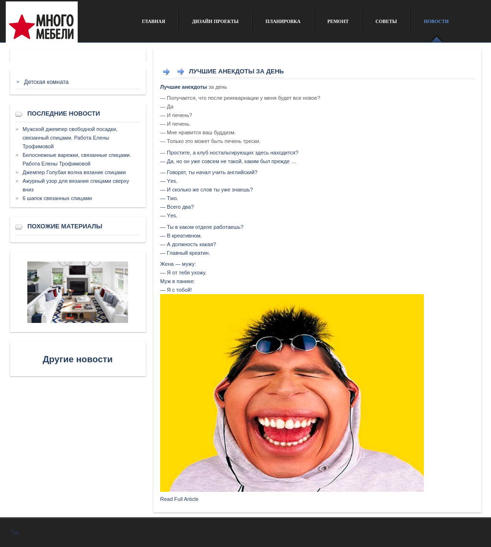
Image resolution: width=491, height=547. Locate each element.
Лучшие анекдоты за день (236, 71)
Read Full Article (179, 499)
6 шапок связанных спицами (57, 198)
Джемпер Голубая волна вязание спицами (74, 172)
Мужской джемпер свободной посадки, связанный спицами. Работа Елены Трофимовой (70, 137)
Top (15, 532)
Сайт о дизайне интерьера (67, 25)
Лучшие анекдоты (183, 87)
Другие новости (78, 359)
